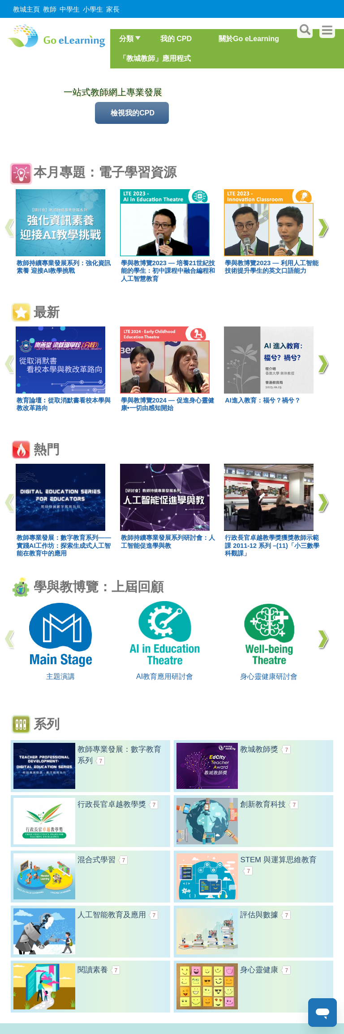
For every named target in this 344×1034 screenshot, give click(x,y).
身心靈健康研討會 (268, 676)
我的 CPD (176, 38)
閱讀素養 (92, 970)
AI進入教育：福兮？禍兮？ (262, 400)
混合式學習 (96, 860)
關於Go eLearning (249, 38)
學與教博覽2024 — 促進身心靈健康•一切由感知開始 (167, 404)
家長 (113, 9)
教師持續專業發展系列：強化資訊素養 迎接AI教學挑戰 (64, 266)
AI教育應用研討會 (164, 676)
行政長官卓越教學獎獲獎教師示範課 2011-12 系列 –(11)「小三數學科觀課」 (272, 545)
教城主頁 (26, 9)
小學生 (93, 9)
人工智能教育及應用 (111, 915)
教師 (49, 9)
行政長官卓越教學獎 (111, 804)
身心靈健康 (259, 970)
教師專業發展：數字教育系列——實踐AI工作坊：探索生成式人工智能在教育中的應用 (64, 545)
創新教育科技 (263, 804)
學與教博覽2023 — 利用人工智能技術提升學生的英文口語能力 (271, 266)
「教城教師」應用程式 (155, 58)
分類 (126, 38)
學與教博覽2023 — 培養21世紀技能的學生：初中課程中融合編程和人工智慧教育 (168, 270)
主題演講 (60, 676)
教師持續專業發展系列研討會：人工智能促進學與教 (168, 541)
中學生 (70, 9)
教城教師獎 (259, 749)
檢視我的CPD (133, 113)
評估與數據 (259, 915)
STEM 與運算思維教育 (278, 860)
